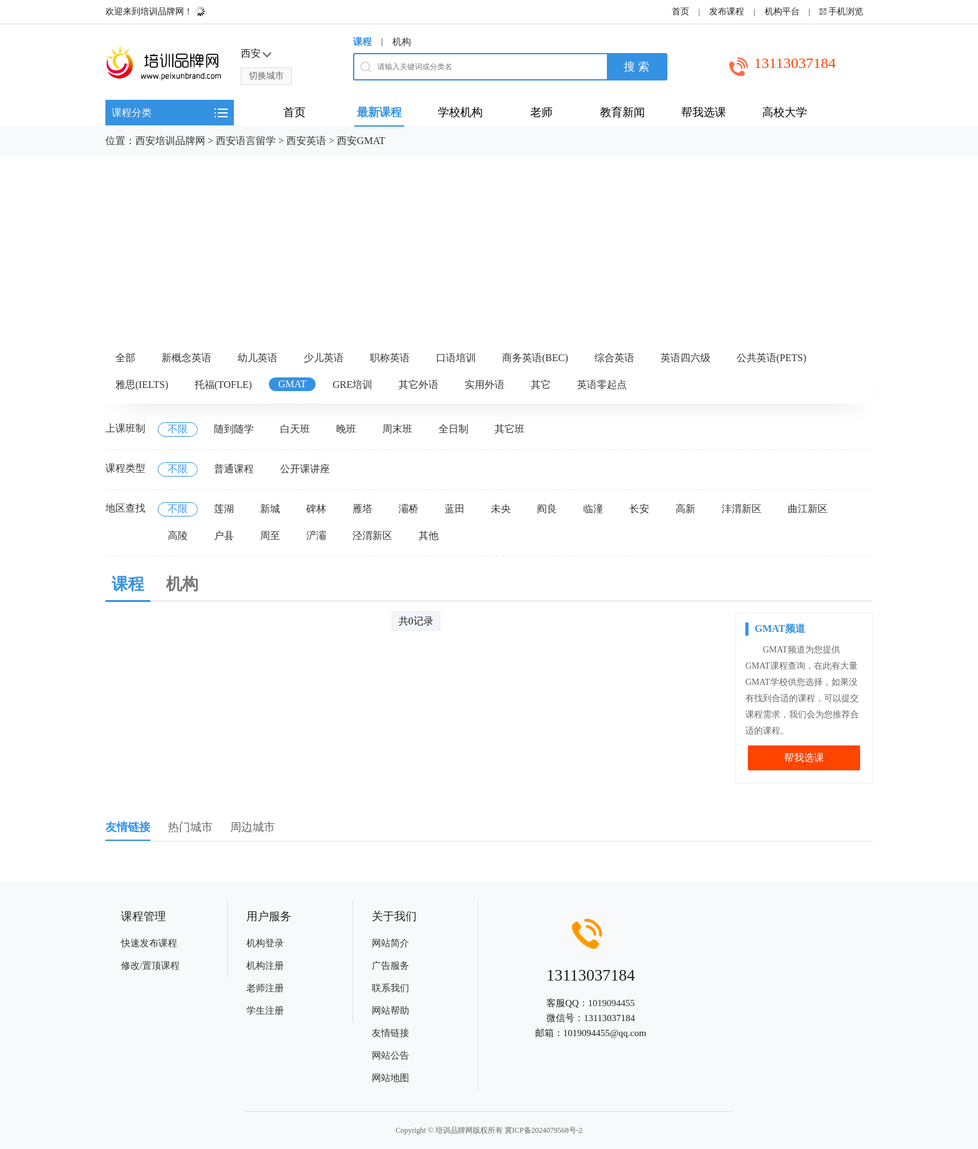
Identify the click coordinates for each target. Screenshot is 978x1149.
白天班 (295, 429)
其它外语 (418, 384)
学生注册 (265, 1011)
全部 (125, 357)
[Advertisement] (489, 250)
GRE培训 (352, 384)
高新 (685, 508)
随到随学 (234, 429)
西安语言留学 (246, 140)
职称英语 (390, 357)
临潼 (593, 508)
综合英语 (614, 357)
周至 (270, 535)
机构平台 (782, 11)
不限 (178, 429)
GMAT (292, 384)
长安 (639, 508)
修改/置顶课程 (150, 966)
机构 (401, 42)
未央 (501, 508)
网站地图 (390, 1078)
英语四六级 (685, 357)
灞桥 (409, 508)
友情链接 (390, 1033)
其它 (541, 384)
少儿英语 (324, 357)
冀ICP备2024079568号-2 (544, 1130)
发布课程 (726, 11)
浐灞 (316, 535)
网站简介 (390, 943)
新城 (270, 508)
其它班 (510, 429)
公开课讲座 (305, 468)
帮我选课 (804, 757)
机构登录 (265, 943)
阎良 (547, 508)
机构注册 (265, 966)
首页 (680, 11)
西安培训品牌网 (170, 140)
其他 (428, 535)
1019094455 (611, 1003)
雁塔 (362, 508)
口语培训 (456, 357)
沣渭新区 (742, 508)
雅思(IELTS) (141, 384)
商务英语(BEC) (535, 357)
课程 (362, 42)
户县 (224, 535)
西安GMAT (361, 140)
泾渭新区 (372, 535)
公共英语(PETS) (771, 357)
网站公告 (390, 1055)
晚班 (346, 429)
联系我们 (390, 988)
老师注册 (265, 988)
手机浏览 (845, 11)
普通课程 (234, 468)
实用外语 (485, 384)
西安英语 (306, 140)
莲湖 (224, 508)
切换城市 (266, 75)
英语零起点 (602, 384)
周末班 (397, 429)
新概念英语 (186, 357)
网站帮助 (390, 1011)
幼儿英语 (258, 357)
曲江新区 (808, 508)
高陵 (178, 535)
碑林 (316, 508)
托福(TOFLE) (223, 384)
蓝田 (455, 508)
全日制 (453, 429)
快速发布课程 (149, 943)
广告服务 (390, 966)
